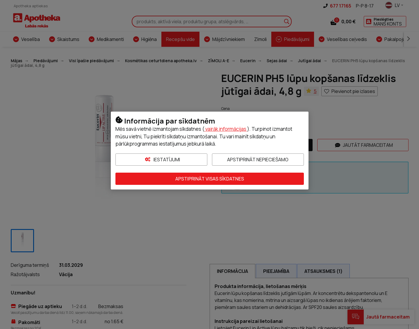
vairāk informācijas (225, 129)
